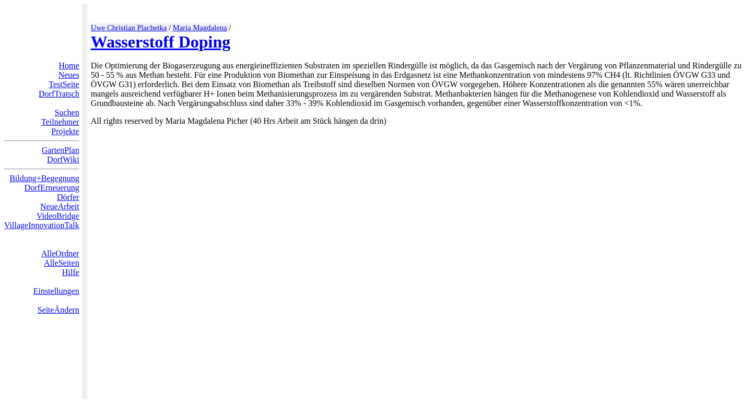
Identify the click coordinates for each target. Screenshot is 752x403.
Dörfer (68, 197)
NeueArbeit (59, 206)
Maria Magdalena (200, 27)
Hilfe (70, 272)
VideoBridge (58, 215)
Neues (68, 74)
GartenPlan (60, 150)
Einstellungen (56, 291)
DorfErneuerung (52, 187)
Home (69, 65)
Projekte (65, 131)
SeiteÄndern (58, 309)
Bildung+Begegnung (44, 178)
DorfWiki (63, 159)
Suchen (67, 112)
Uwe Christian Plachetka (129, 27)
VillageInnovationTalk (41, 225)
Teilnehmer (60, 121)
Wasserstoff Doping (161, 41)
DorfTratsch (59, 93)
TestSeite (64, 84)
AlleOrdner (60, 253)
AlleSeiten (61, 262)
